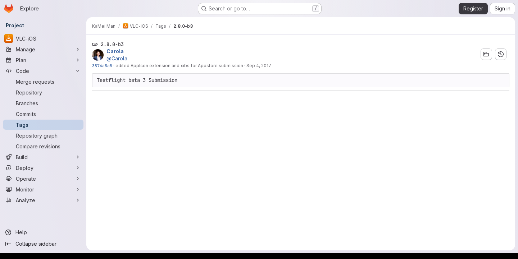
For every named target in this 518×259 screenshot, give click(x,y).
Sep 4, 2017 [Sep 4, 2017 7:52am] (258, 65)
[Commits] (43, 114)
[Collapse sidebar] (43, 244)
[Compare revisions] (43, 146)
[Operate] (43, 179)
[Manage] (43, 49)
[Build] (43, 157)
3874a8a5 (102, 65)
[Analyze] (43, 200)
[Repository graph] (43, 135)
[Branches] (43, 103)
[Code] (43, 71)
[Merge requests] (43, 82)
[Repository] (43, 92)
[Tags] (43, 125)
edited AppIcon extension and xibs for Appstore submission (179, 65)
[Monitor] (43, 189)
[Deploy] (43, 168)
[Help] (43, 232)
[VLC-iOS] (43, 38)
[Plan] (43, 60)
